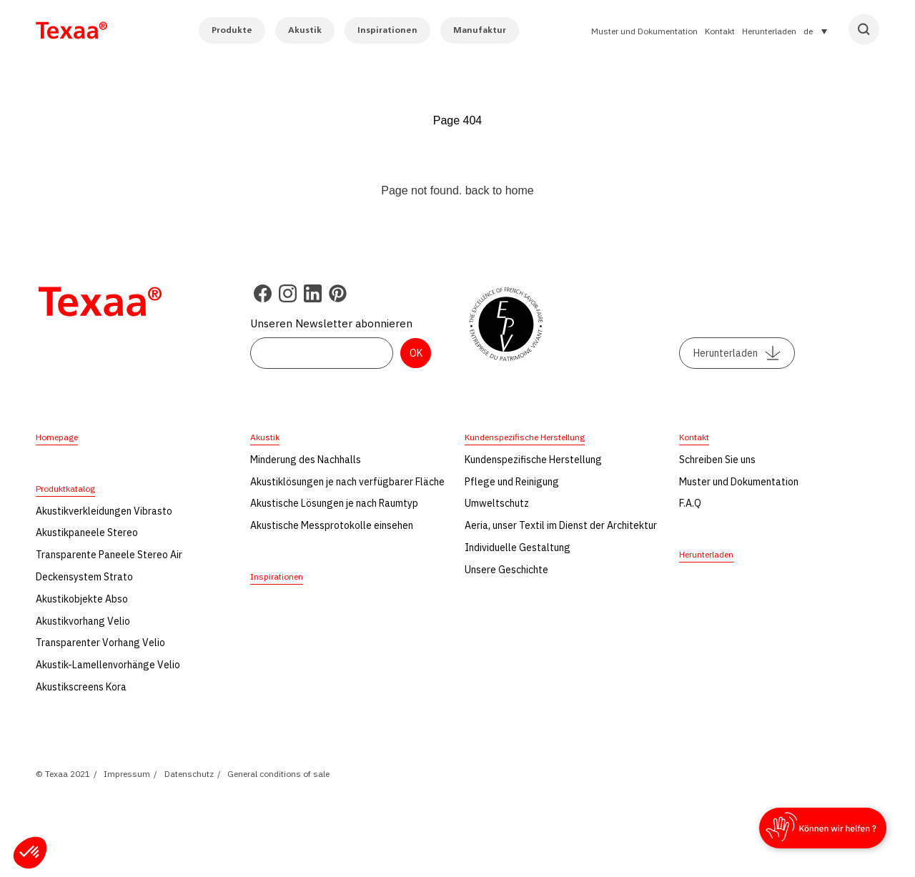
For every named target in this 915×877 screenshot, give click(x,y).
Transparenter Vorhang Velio (100, 642)
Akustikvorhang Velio (83, 621)
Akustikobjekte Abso (82, 599)
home (519, 190)
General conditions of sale (278, 773)
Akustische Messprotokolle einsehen (331, 525)
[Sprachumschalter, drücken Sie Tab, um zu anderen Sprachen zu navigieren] (815, 30)
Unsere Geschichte (506, 569)
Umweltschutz (497, 503)
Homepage (57, 437)
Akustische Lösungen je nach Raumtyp (334, 503)
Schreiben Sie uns (717, 459)
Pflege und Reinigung (512, 481)
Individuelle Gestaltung (517, 547)
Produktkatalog (65, 488)
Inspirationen (387, 30)
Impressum (127, 773)
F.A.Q (690, 503)
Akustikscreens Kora (81, 686)
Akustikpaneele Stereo (87, 532)
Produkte (232, 30)
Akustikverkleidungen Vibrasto (104, 511)
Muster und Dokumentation (644, 31)
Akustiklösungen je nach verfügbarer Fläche (347, 481)
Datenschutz (189, 773)
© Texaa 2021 (63, 773)
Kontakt (720, 31)
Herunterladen (769, 31)
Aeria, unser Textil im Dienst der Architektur (561, 525)
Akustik (305, 30)
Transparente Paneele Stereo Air (109, 554)
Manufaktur (479, 30)
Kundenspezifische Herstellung (525, 437)
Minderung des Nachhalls (305, 459)
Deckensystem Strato (84, 576)
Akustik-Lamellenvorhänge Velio (108, 664)
